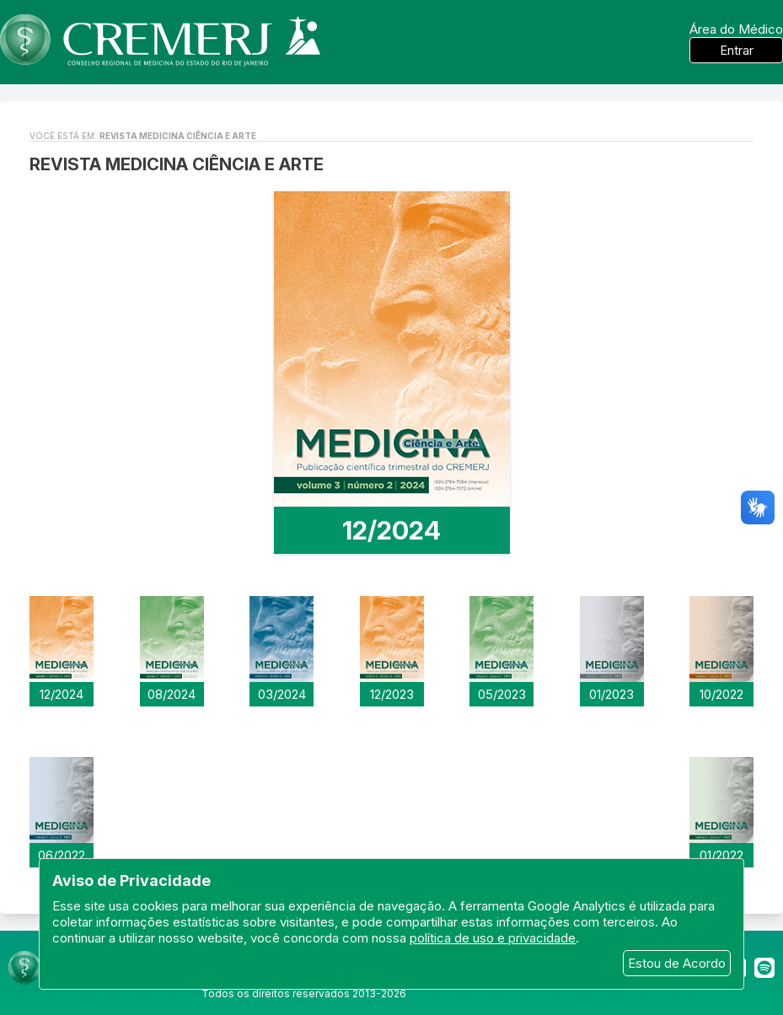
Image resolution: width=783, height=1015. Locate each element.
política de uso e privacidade (493, 938)
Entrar (737, 50)
